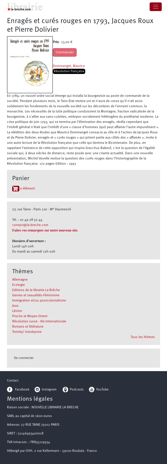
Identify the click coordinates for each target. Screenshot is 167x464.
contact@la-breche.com (30, 225)
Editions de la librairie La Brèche (36, 290)
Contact (12, 380)
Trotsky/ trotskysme (27, 332)
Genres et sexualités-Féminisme (35, 295)
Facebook (18, 389)
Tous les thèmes (143, 337)
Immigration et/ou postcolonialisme (39, 300)
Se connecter (23, 358)
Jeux (15, 306)
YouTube (102, 389)
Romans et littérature (27, 326)
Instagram (46, 389)
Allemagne (20, 279)
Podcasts (73, 389)
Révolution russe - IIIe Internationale (39, 321)
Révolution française (69, 71)
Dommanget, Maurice (69, 66)
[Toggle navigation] (156, 6)
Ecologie (18, 285)
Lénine (17, 311)
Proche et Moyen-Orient (29, 316)
